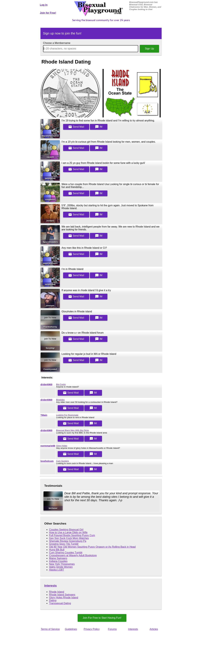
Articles (154, 629)
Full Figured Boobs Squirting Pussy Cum (72, 535)
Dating (52, 600)
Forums (112, 629)
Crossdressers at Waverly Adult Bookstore (73, 555)
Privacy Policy (92, 629)
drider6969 (46, 384)
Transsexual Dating (60, 603)
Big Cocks (61, 384)
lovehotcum (47, 461)
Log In (43, 5)
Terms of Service (50, 629)
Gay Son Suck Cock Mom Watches (69, 538)
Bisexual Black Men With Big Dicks (72, 430)
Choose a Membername (56, 43)
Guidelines (71, 629)
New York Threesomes (62, 564)
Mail (76, 127)
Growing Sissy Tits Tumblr (64, 544)
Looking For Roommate (67, 415)
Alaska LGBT (56, 569)
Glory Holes (61, 445)
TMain (43, 415)
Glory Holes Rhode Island (63, 597)
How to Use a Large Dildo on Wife (68, 532)
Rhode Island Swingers (62, 594)
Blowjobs (60, 400)
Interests (50, 585)
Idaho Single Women (61, 567)
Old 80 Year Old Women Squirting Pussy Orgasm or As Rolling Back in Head (92, 546)
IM (98, 127)
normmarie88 (47, 445)
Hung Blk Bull (56, 549)
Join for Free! (48, 12)
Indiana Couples (58, 561)
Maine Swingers (58, 558)
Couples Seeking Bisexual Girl (66, 529)
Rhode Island (56, 591)
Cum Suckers (62, 461)
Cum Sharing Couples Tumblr (66, 552)
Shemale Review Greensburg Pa (67, 541)
